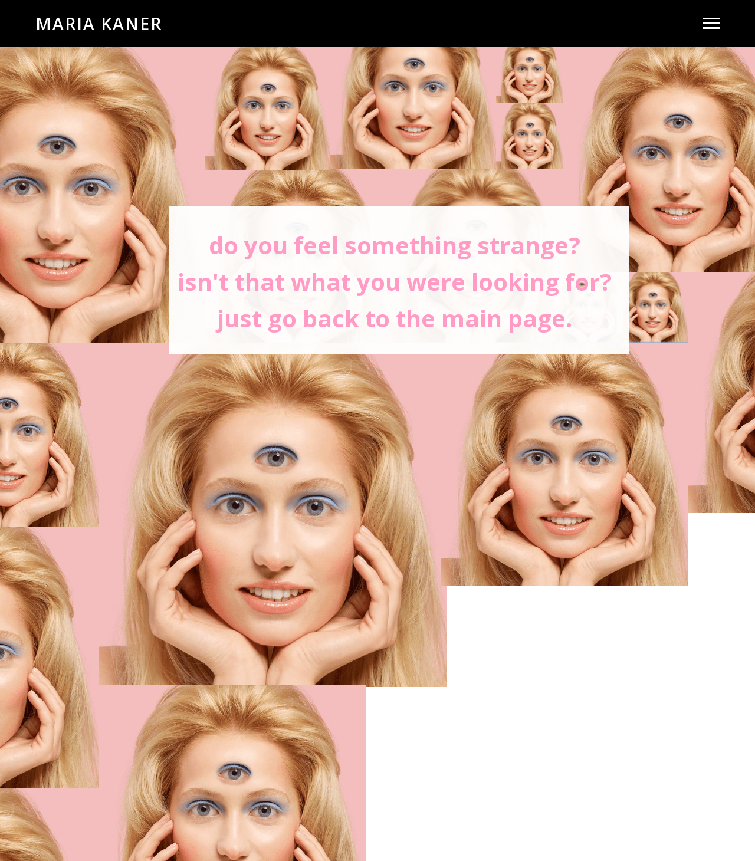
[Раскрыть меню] (711, 23)
